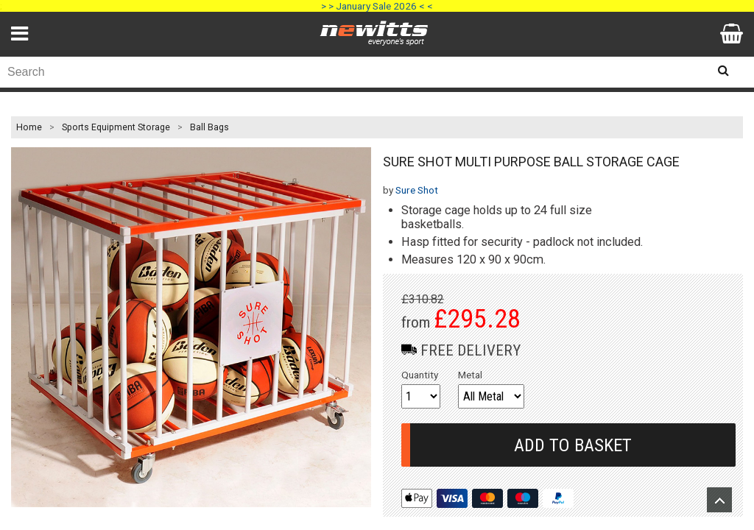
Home (29, 127)
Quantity (419, 375)
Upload (719, 499)
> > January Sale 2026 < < (377, 6)
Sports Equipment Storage (116, 127)
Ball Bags (209, 127)
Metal (470, 375)
